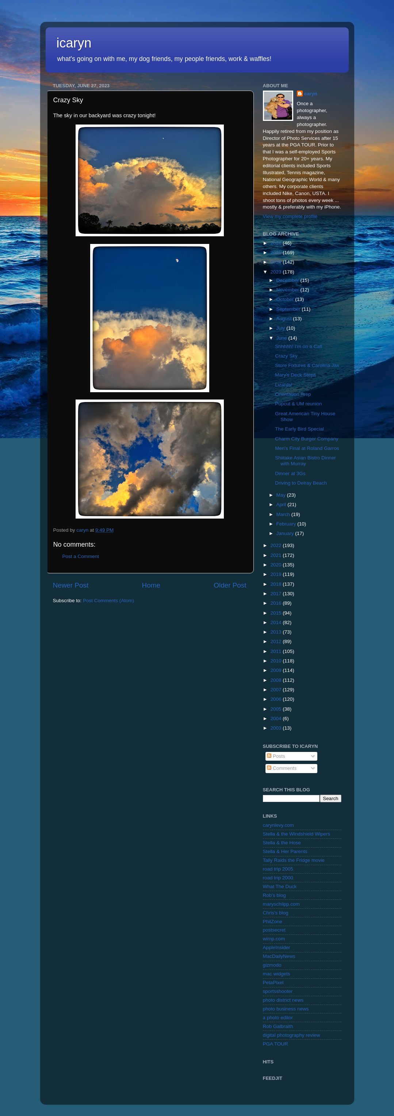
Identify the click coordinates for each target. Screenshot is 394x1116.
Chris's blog (275, 913)
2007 (276, 689)
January (285, 533)
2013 (276, 632)
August (284, 318)
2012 (276, 641)
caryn (310, 93)
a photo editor (278, 1017)
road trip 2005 (278, 869)
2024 (276, 262)
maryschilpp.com (281, 904)
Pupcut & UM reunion (298, 403)
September (289, 309)
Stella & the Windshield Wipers (296, 834)
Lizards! (283, 384)
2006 (276, 699)
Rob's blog (274, 895)
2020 (276, 564)
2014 (276, 622)
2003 (276, 728)
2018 (276, 584)
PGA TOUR (275, 1044)
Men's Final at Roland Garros (307, 448)
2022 (276, 545)
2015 (276, 613)
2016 (276, 603)
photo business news (286, 1009)
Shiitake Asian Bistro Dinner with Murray (305, 460)
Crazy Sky (286, 356)
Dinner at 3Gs (290, 473)
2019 (276, 574)
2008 (276, 680)
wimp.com (274, 938)
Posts (276, 756)
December (288, 280)
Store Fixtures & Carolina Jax (307, 365)
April (282, 504)
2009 (276, 670)
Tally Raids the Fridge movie (294, 860)
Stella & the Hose (282, 842)
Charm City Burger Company (306, 439)
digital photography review (291, 1035)
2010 (276, 661)
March (283, 514)
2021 (276, 555)
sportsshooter (278, 991)
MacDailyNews (279, 956)
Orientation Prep (293, 394)
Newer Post (71, 585)
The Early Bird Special (299, 429)
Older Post (230, 585)
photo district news (283, 1000)
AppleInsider (276, 947)
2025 (276, 252)
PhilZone (272, 921)
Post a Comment (80, 556)
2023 (276, 272)
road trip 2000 (278, 877)
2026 (276, 243)
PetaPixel (273, 982)
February (287, 524)
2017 (276, 593)
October (285, 299)
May (281, 495)
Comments (282, 768)
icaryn (74, 42)
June (282, 338)
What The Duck (280, 886)
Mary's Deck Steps (295, 375)
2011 (276, 651)
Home (151, 585)
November (288, 290)
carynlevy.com (278, 825)
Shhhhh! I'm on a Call (298, 346)
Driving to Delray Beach (301, 483)
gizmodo (272, 965)
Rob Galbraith (278, 1026)
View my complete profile (290, 216)
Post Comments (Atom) (108, 600)
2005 (276, 709)
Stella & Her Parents (285, 851)
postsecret (274, 930)
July (281, 328)
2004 (276, 718)
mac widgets (276, 973)
